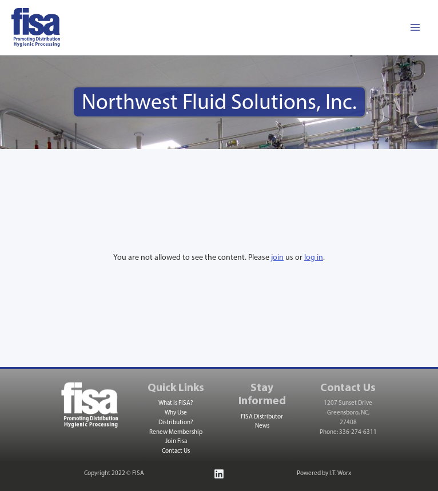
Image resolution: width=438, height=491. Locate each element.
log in (313, 257)
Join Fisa (176, 442)
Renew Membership (175, 432)
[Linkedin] (219, 474)
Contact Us (176, 452)
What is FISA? (175, 404)
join (277, 257)
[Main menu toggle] (415, 27)
